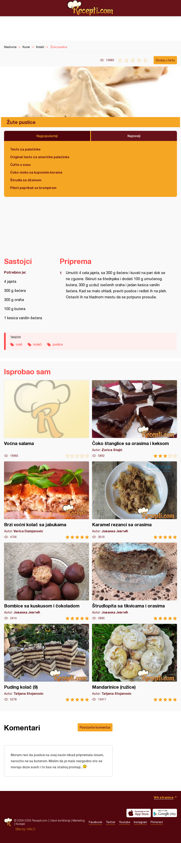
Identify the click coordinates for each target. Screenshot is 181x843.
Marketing (78, 820)
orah (19, 344)
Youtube (124, 822)
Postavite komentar (95, 727)
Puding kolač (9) (46, 662)
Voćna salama (46, 419)
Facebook (95, 822)
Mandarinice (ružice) (134, 662)
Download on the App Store (138, 813)
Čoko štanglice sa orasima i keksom (134, 419)
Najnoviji (133, 136)
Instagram (140, 822)
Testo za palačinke (25, 149)
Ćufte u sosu (20, 164)
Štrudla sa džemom (25, 180)
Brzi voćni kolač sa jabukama (46, 500)
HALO (31, 829)
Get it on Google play (165, 813)
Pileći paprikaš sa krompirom (33, 188)
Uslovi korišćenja (60, 820)
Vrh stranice (164, 797)
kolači (37, 344)
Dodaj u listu (165, 60)
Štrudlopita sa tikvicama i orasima (134, 581)
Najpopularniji (47, 136)
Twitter (110, 822)
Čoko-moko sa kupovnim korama (36, 172)
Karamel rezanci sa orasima (134, 500)
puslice (58, 344)
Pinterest (157, 822)
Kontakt (20, 824)
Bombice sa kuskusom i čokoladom (46, 581)
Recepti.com (90, 8)
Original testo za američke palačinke (39, 157)
